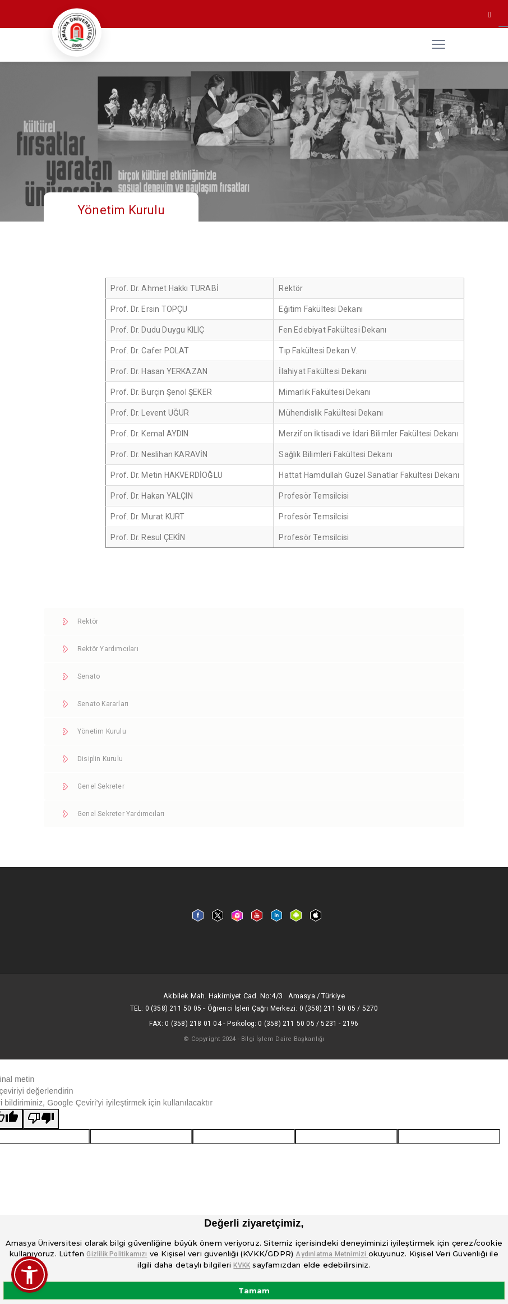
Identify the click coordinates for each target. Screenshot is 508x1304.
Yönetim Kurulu (101, 731)
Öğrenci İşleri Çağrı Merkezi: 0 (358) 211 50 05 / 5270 (292, 1008)
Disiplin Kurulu (100, 759)
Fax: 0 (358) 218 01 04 (185, 1023)
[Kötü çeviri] (41, 1119)
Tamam (254, 1290)
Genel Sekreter (100, 786)
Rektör (87, 621)
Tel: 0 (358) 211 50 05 (165, 1008)
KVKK (241, 1265)
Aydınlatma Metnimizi (331, 1254)
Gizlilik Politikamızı (116, 1254)
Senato (88, 676)
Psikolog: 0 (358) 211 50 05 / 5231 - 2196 (292, 1023)
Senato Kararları (102, 704)
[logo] (76, 32)
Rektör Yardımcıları (107, 649)
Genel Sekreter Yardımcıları (120, 814)
